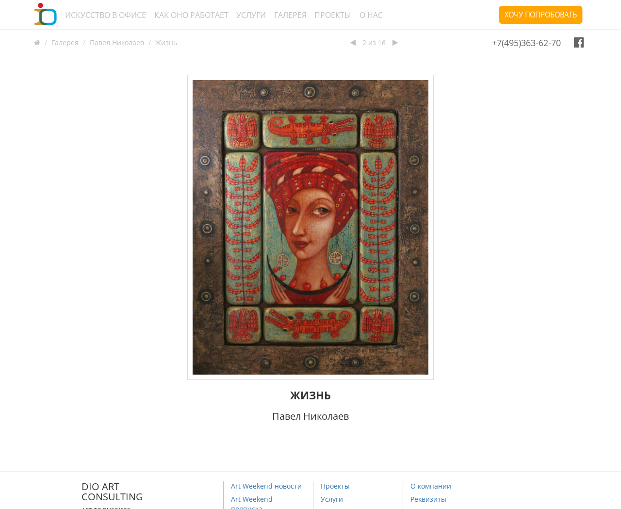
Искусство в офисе (105, 15)
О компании (430, 486)
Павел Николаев (117, 42)
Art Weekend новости (266, 486)
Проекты (332, 15)
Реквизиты (428, 499)
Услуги (251, 15)
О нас (371, 15)
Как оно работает (191, 15)
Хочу (541, 14)
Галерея (290, 15)
